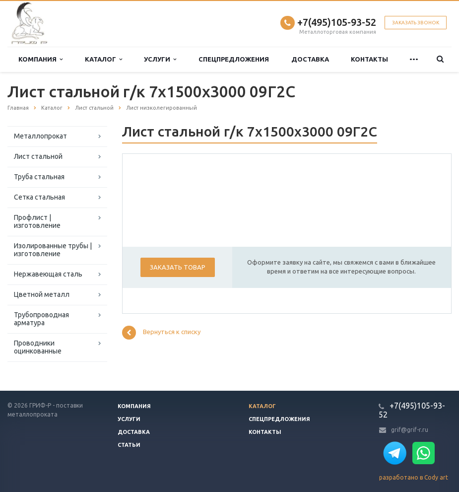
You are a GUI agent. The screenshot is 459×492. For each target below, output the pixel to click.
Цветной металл (41, 294)
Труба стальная (39, 177)
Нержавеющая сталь (48, 274)
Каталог (103, 59)
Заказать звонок (415, 22)
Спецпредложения (233, 59)
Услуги (160, 59)
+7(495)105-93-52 (336, 22)
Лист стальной (38, 156)
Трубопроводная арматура (41, 319)
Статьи (129, 445)
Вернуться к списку (161, 333)
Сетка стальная (39, 197)
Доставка (310, 59)
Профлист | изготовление (37, 221)
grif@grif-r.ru (409, 429)
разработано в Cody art (413, 477)
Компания (40, 59)
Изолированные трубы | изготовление (53, 250)
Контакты (369, 59)
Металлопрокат (40, 136)
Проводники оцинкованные (38, 347)
